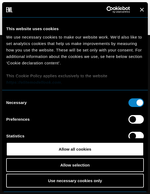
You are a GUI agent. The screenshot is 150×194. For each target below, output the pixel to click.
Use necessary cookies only (75, 180)
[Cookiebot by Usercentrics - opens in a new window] (106, 9)
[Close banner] (142, 10)
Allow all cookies (75, 149)
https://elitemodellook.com (33, 82)
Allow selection (75, 165)
